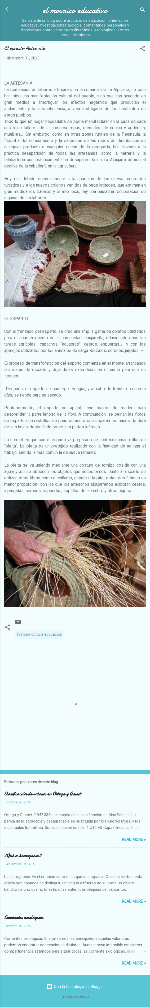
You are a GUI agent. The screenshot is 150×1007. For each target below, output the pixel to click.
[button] (142, 49)
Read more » (134, 839)
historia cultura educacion (39, 634)
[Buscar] (142, 11)
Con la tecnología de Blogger (75, 986)
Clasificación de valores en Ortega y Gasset (42, 794)
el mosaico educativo (75, 10)
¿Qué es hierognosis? (22, 856)
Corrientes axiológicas (23, 917)
